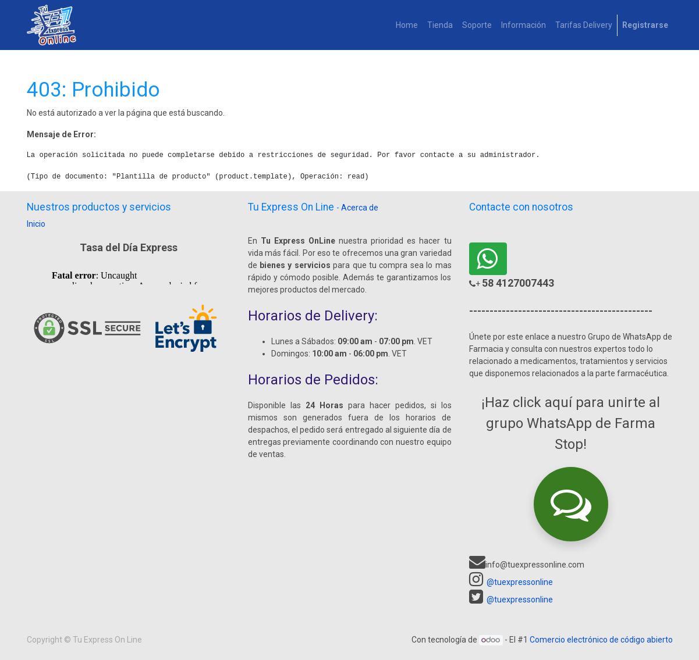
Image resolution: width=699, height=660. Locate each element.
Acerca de (359, 207)
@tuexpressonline (520, 582)
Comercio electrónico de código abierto (601, 639)
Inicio (36, 224)
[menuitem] (407, 25)
